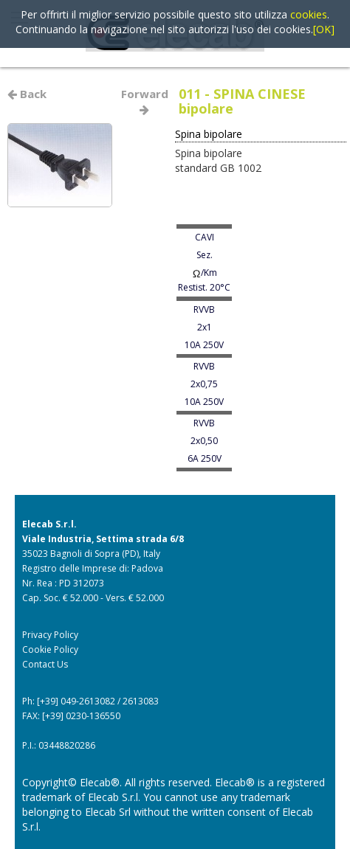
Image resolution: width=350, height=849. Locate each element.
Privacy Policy (50, 634)
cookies (308, 14)
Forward (146, 100)
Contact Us (45, 664)
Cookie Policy (50, 649)
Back (27, 93)
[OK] (323, 29)
